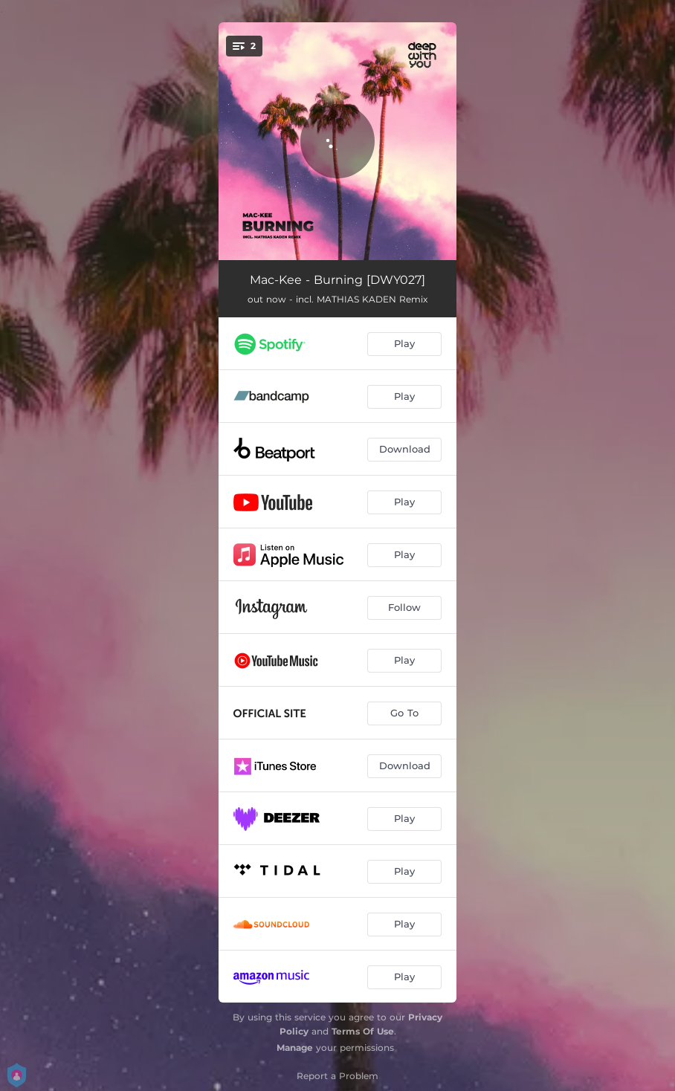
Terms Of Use (363, 1031)
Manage (295, 1047)
